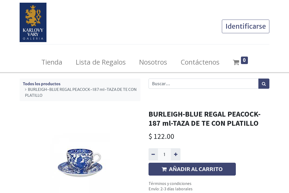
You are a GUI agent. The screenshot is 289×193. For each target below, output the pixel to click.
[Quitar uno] (153, 154)
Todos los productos (41, 83)
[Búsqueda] (263, 84)
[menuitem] (52, 62)
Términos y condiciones (170, 183)
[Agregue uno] (175, 154)
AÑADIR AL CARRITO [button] (192, 169)
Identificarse (245, 26)
